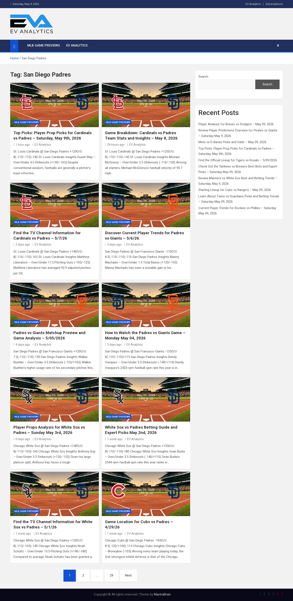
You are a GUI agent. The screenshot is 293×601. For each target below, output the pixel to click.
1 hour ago (21, 144)
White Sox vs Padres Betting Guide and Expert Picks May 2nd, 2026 (141, 430)
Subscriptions (274, 4)
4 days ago (21, 344)
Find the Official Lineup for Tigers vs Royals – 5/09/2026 (237, 160)
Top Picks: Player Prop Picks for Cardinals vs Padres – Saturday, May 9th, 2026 (52, 135)
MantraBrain (162, 594)
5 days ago (113, 344)
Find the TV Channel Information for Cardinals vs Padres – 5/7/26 (47, 235)
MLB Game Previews (43, 45)
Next (128, 575)
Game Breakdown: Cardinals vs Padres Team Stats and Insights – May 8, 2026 (141, 135)
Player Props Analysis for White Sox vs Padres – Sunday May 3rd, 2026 (49, 430)
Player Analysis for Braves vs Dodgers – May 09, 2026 (236, 124)
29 (111, 575)
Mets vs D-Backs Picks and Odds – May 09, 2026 (232, 142)
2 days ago (21, 244)
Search (203, 77)
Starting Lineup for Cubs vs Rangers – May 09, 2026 (234, 190)
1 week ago (113, 439)
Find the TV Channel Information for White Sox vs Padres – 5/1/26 (52, 524)
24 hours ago (115, 144)
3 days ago (113, 244)
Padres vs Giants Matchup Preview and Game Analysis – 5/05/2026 (49, 335)
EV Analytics (253, 4)
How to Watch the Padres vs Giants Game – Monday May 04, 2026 (145, 335)
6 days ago (21, 439)
